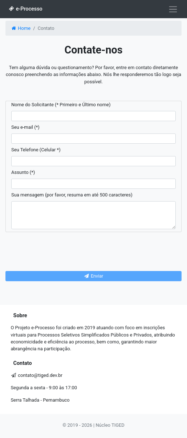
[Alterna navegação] (173, 9)
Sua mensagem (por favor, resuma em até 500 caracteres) (72, 195)
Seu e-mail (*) (25, 127)
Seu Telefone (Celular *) (36, 149)
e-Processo (25, 9)
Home (21, 28)
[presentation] (93, 252)
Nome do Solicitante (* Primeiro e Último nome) (60, 104)
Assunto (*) (23, 172)
